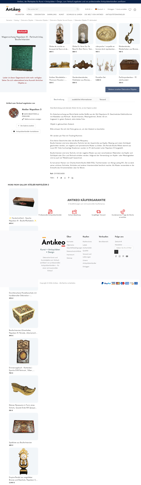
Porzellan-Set (101, 77)
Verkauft (22, 32)
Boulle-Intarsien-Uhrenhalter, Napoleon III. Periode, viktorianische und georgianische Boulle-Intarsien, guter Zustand (23, 332)
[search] (53, 9)
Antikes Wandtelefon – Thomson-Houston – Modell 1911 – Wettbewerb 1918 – (59, 79)
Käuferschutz (87, 242)
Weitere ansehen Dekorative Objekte (122, 89)
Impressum (70, 255)
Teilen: (52, 178)
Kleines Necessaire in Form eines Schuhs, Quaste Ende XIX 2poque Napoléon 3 (22, 406)
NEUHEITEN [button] (19, 14)
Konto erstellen (121, 9)
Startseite (70, 242)
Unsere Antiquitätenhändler (89, 262)
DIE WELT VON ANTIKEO (94, 14)
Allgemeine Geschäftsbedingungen (74, 246)
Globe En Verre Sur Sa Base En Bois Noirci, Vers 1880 (82, 48)
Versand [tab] (103, 99)
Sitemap (69, 258)
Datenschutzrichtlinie (74, 251)
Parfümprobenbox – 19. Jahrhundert (128, 79)
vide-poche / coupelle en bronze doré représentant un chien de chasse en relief (105, 48)
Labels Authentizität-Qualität (87, 248)
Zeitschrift (118, 242)
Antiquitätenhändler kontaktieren (26, 131)
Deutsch (100, 9)
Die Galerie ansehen (26, 126)
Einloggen (111, 9)
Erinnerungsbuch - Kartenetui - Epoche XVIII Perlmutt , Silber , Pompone (21, 369)
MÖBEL (29, 14)
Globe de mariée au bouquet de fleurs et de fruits (58, 48)
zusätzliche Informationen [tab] (82, 99)
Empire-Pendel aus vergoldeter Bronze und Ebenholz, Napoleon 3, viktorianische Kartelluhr (22, 479)
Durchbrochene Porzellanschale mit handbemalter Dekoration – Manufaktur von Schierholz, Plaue (22, 294)
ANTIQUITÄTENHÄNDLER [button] (115, 14)
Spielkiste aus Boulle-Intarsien (20, 443)
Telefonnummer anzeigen (32, 119)
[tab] (59, 99)
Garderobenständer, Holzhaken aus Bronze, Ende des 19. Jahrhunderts (82, 79)
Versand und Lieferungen (87, 255)
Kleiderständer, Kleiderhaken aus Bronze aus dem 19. (128, 48)
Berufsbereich (103, 242)
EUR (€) (89, 9)
